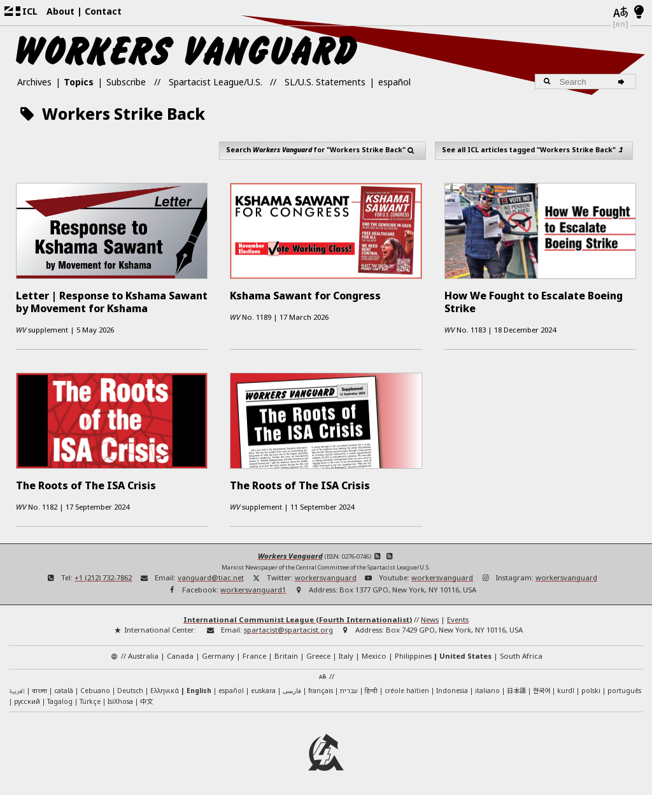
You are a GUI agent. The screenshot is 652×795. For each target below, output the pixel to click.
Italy (346, 653)
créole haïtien (407, 688)
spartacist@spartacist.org (288, 628)
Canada (180, 653)
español (394, 82)
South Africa (521, 653)
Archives (34, 82)
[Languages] (621, 12)
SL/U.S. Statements (325, 82)
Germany (218, 653)
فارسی (292, 688)
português (624, 688)
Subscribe (126, 82)
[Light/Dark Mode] (639, 12)
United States (465, 653)
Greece (318, 653)
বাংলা (39, 689)
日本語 (516, 687)
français (320, 688)
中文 (146, 698)
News (430, 617)
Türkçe (90, 698)
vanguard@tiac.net (211, 575)
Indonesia (452, 688)
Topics (79, 82)
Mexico (374, 653)
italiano (487, 688)
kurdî (565, 688)
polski (590, 688)
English (199, 688)
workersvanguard (326, 575)
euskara (263, 688)
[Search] (623, 82)
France (254, 653)
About (60, 11)
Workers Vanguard (290, 553)
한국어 (541, 687)
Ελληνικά (164, 688)
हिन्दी (371, 688)
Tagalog (60, 698)
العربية (17, 689)
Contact (103, 11)
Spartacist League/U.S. (215, 82)
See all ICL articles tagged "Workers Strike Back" (533, 149)
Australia (143, 653)
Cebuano (95, 688)
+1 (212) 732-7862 (103, 575)
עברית (349, 688)
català (63, 688)
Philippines (413, 653)
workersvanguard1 (253, 587)
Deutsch (130, 688)
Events (458, 617)
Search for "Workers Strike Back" (322, 149)
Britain (286, 653)
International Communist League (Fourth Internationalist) (297, 617)
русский (27, 698)
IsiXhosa (120, 698)
